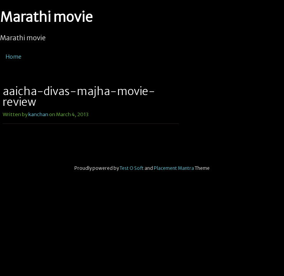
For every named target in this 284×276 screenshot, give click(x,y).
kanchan (38, 114)
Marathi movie (46, 17)
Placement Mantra (174, 168)
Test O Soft (132, 168)
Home (13, 56)
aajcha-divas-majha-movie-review (79, 96)
